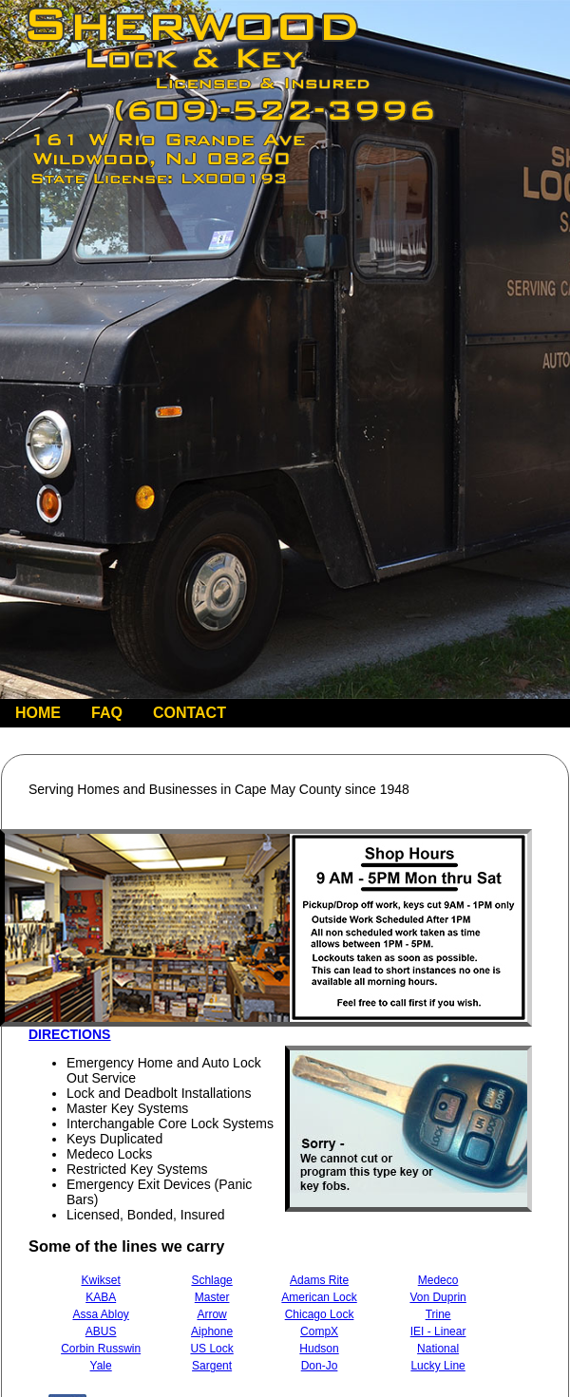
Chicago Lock (319, 1314)
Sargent (212, 1365)
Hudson (318, 1348)
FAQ (107, 713)
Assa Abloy (100, 1314)
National (438, 1348)
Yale (101, 1365)
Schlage (211, 1280)
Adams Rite (319, 1280)
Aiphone (212, 1331)
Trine (438, 1314)
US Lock (211, 1348)
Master (212, 1297)
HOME (38, 713)
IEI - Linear (438, 1331)
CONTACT (189, 713)
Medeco (438, 1280)
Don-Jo (319, 1365)
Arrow (211, 1314)
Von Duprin (437, 1297)
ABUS (101, 1331)
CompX (319, 1331)
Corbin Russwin (101, 1348)
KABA (101, 1297)
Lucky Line (437, 1365)
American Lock (318, 1297)
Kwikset (100, 1280)
